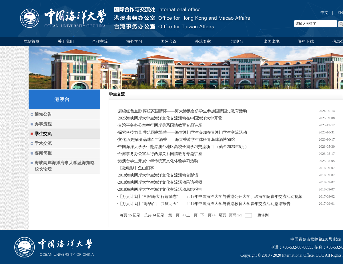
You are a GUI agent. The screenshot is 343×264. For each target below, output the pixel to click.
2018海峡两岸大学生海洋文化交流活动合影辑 (158, 175)
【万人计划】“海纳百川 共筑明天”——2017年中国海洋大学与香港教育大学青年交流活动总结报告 (204, 204)
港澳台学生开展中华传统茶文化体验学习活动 (158, 161)
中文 (324, 13)
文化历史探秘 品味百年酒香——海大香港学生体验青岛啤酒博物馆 (176, 139)
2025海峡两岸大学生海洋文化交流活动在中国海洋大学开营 (170, 118)
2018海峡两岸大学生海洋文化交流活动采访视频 (160, 182)
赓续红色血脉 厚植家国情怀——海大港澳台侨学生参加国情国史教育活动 (182, 111)
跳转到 (264, 215)
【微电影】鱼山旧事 (136, 168)
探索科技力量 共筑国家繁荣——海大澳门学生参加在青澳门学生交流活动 (182, 132)
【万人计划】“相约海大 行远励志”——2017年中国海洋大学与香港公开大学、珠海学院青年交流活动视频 (210, 196)
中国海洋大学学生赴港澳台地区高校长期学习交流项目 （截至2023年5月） (183, 147)
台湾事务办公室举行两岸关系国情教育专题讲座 (160, 125)
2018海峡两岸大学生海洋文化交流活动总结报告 (160, 189)
